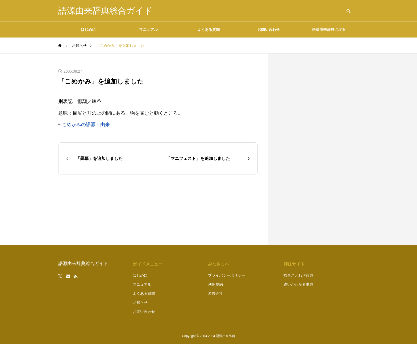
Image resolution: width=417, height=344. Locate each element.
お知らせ (140, 302)
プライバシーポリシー (226, 275)
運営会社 (215, 293)
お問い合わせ (268, 29)
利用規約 (215, 284)
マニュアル (148, 29)
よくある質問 (208, 29)
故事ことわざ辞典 (298, 275)
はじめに (88, 29)
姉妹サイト (294, 264)
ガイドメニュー (147, 264)
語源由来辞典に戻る (328, 29)
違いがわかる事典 (298, 284)
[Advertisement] (319, 149)
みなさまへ (218, 264)
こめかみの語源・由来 (86, 124)
